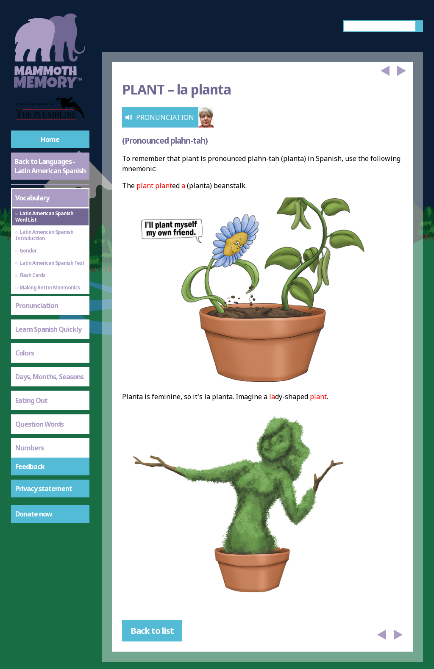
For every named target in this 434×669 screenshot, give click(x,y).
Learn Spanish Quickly (48, 329)
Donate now (33, 514)
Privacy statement (43, 488)
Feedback (30, 466)
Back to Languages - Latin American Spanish (50, 166)
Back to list (152, 630)
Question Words (39, 424)
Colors (24, 353)
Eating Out (31, 400)
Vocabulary (32, 198)
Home (50, 139)
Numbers (29, 447)
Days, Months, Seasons (49, 376)
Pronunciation (36, 305)
